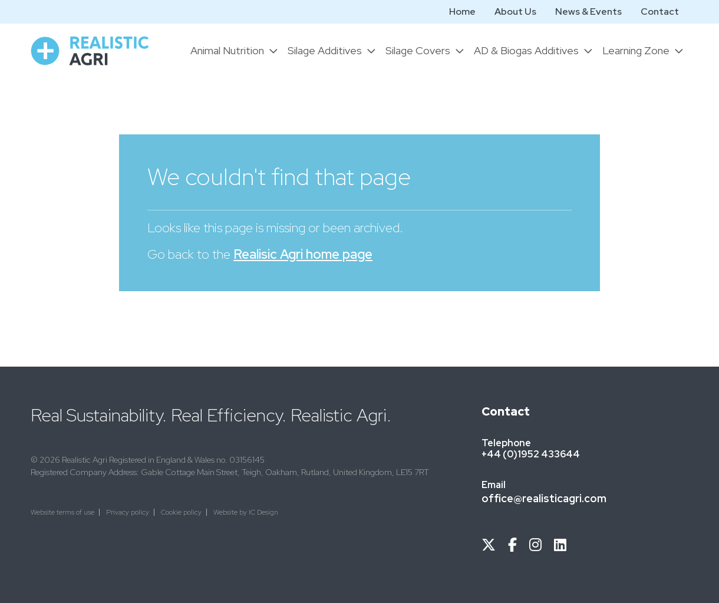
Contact (660, 11)
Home (462, 11)
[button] (234, 50)
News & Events (588, 11)
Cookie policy (181, 512)
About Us (515, 11)
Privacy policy (127, 512)
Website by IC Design (245, 512)
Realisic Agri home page (302, 254)
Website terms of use (62, 512)
